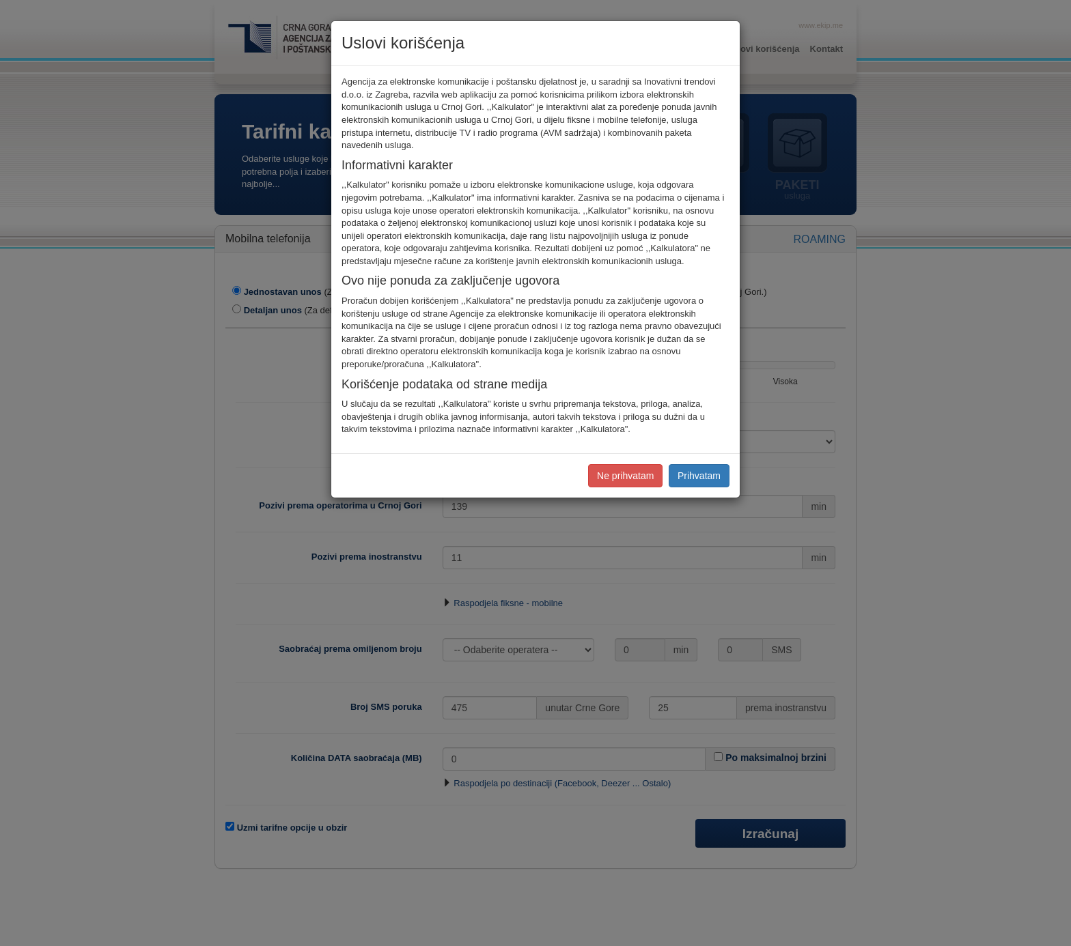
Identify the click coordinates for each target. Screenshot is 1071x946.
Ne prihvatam (625, 475)
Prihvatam (699, 475)
